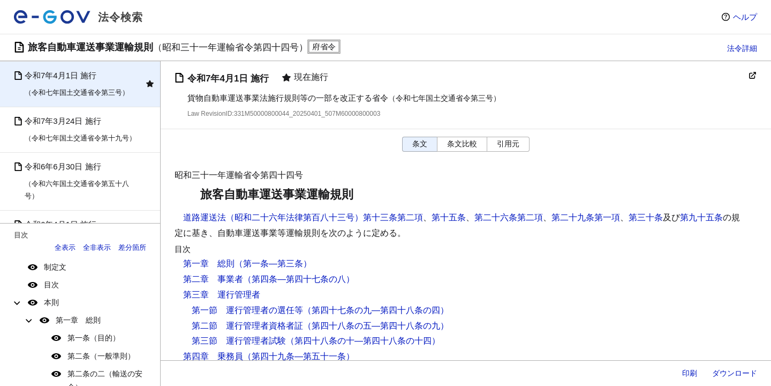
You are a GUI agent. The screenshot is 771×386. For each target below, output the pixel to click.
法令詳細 (742, 48)
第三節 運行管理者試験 (239, 340)
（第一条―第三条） (273, 263)
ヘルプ (745, 16)
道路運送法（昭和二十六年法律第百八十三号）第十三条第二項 (303, 217)
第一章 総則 (78, 320)
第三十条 (646, 217)
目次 (51, 284)
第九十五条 (701, 217)
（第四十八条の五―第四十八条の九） (376, 325)
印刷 (689, 373)
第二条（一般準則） (101, 356)
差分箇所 (132, 247)
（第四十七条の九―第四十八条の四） (376, 310)
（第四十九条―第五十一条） (298, 356)
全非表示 (97, 247)
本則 (51, 302)
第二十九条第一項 (585, 217)
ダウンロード (734, 373)
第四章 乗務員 (213, 356)
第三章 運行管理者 (221, 294)
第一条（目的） (93, 337)
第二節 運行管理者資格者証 (247, 325)
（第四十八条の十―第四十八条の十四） (363, 340)
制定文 (55, 267)
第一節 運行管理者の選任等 (247, 310)
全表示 (65, 247)
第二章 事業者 (213, 279)
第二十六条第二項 (508, 217)
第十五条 (449, 217)
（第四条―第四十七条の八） (298, 279)
